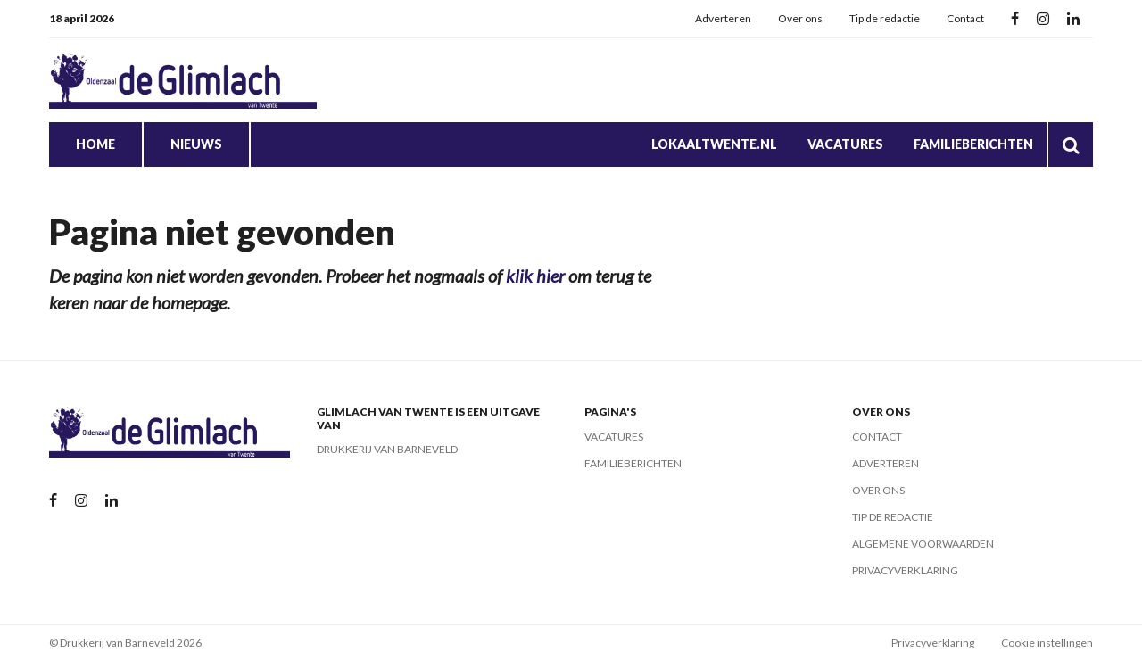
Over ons (800, 18)
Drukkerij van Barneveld (387, 449)
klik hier (535, 275)
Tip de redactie (884, 18)
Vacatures (845, 144)
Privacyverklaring (905, 570)
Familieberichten (973, 144)
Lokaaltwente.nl (714, 144)
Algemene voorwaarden (923, 543)
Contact (965, 18)
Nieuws (196, 144)
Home (95, 144)
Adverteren (723, 18)
